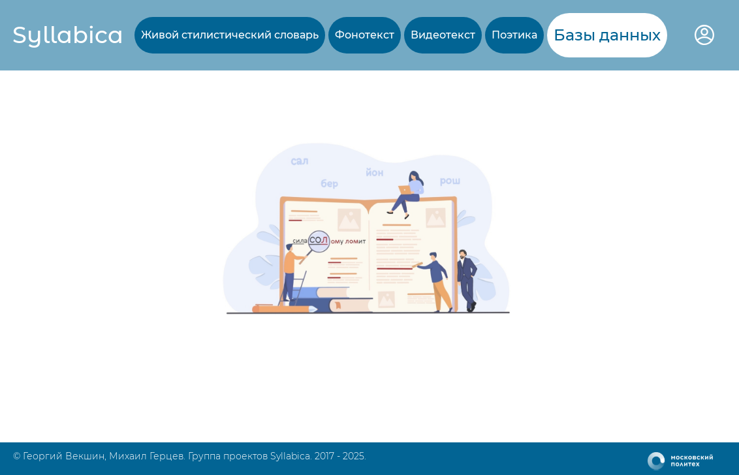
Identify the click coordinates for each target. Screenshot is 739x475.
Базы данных (607, 34)
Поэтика (514, 35)
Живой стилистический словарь (230, 35)
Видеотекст (443, 35)
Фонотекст (364, 35)
